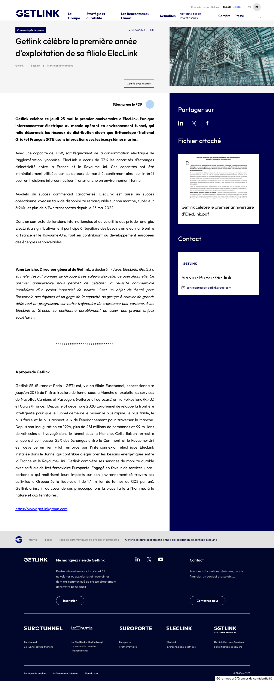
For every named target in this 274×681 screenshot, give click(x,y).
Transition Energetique (60, 65)
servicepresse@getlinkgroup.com (209, 288)
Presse (47, 540)
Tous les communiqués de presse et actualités (89, 540)
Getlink (19, 65)
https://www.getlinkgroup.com (41, 508)
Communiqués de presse (30, 30)
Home (33, 540)
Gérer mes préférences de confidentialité (244, 678)
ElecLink (35, 65)
